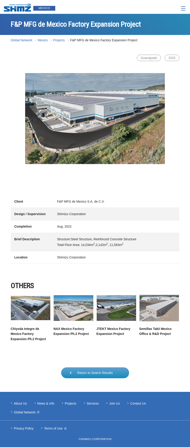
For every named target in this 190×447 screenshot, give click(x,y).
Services (93, 403)
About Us (20, 403)
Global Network (21, 40)
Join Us (114, 403)
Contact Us (138, 403)
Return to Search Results (95, 373)
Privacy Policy (24, 428)
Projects (59, 40)
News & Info (45, 403)
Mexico (43, 40)
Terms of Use (53, 428)
